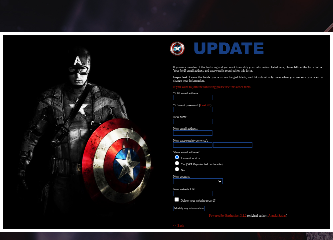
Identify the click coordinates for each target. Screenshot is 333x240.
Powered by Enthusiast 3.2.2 (228, 215)
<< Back (178, 225)
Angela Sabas (277, 215)
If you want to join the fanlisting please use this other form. (212, 87)
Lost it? (205, 105)
